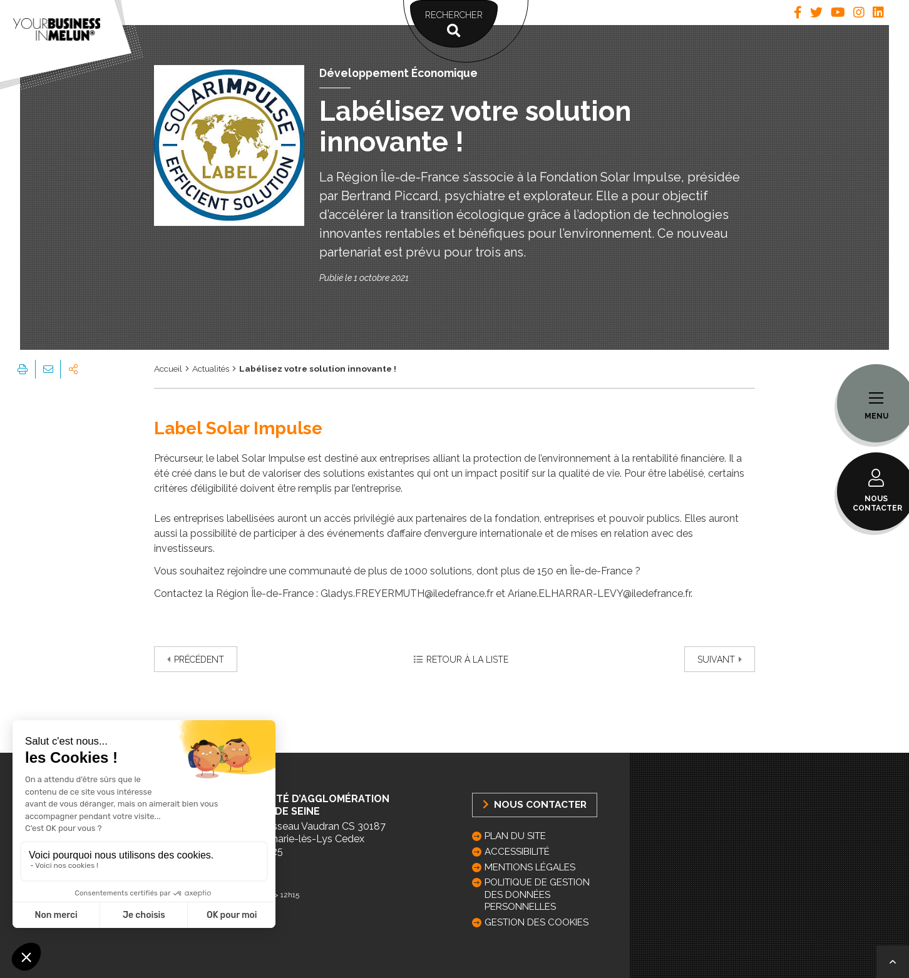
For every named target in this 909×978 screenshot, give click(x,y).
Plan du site (515, 836)
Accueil (168, 369)
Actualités (210, 369)
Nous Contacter (535, 804)
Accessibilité (517, 851)
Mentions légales (530, 867)
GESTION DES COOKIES (536, 922)
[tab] (798, 12)
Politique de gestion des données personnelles (537, 894)
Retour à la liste (461, 660)
